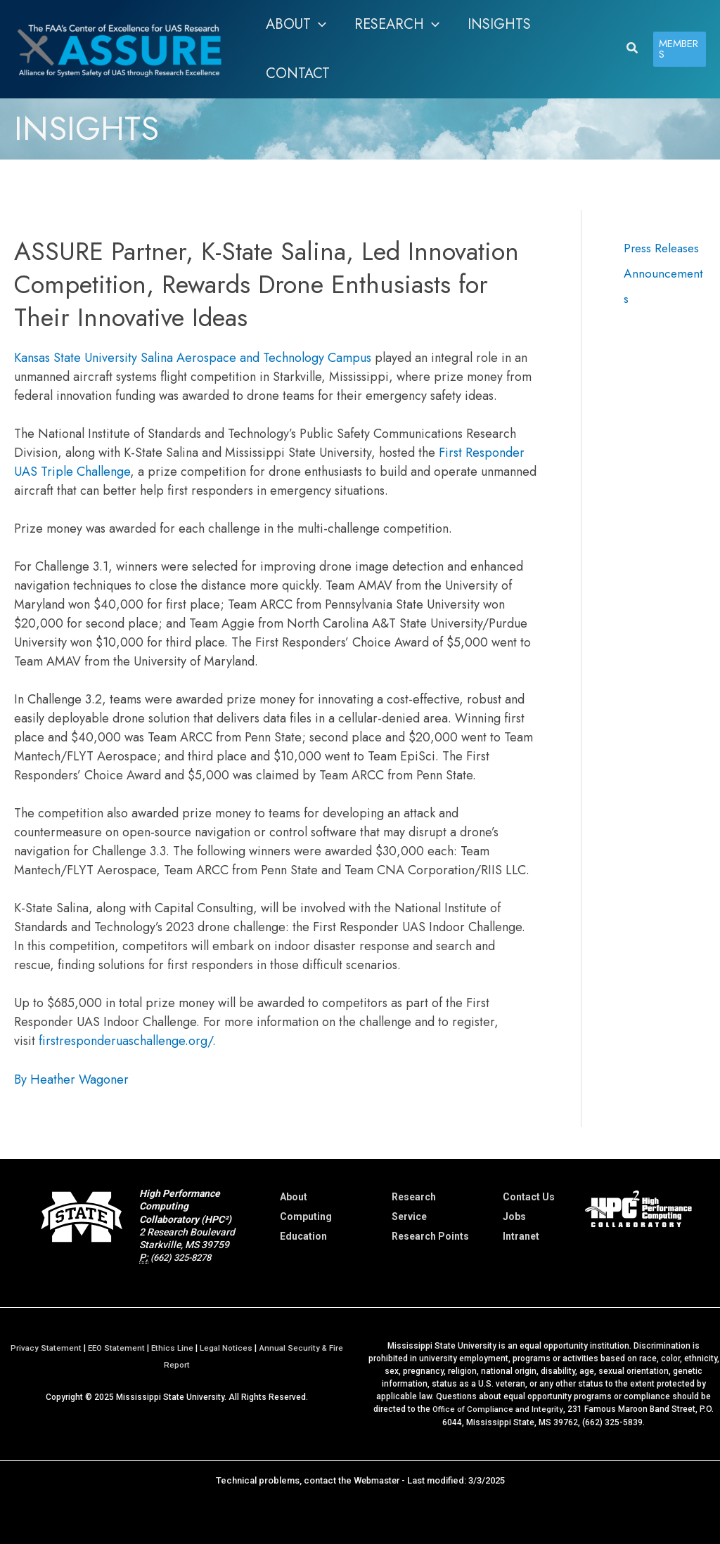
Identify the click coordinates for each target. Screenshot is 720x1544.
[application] (318, 24)
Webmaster (376, 1479)
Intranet (521, 1236)
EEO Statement (115, 1347)
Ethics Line (172, 1347)
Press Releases (663, 248)
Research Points (430, 1236)
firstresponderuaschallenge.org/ (125, 1041)
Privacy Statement (42, 1347)
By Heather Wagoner (71, 1079)
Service (409, 1216)
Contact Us (529, 1196)
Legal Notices (227, 1347)
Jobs (514, 1216)
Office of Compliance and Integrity (498, 1408)
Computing (306, 1216)
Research (414, 1196)
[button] (296, 24)
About (293, 1196)
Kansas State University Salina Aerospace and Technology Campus (192, 358)
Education (303, 1236)
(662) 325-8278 (184, 1257)
